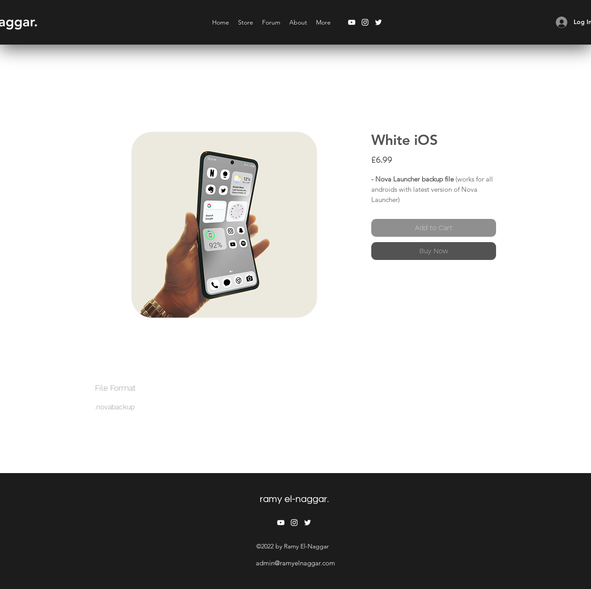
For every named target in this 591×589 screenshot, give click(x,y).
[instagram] (365, 22)
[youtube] (351, 22)
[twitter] (378, 22)
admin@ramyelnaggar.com (295, 563)
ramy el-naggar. (294, 499)
